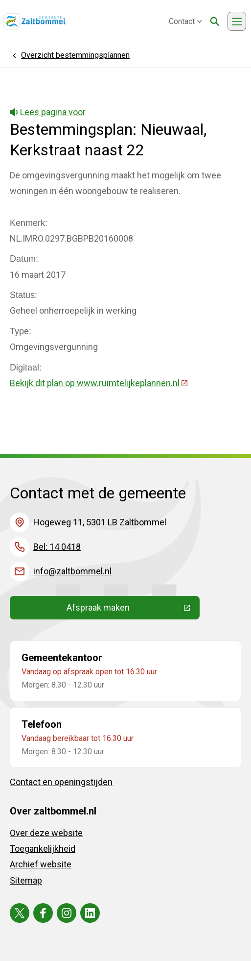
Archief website (40, 864)
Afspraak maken (133, 609)
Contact (185, 21)
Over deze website (46, 833)
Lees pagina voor (48, 112)
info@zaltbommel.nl (72, 571)
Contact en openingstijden (61, 782)
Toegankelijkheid (42, 848)
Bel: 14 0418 (57, 547)
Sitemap (26, 880)
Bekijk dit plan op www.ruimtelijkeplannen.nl (99, 383)
